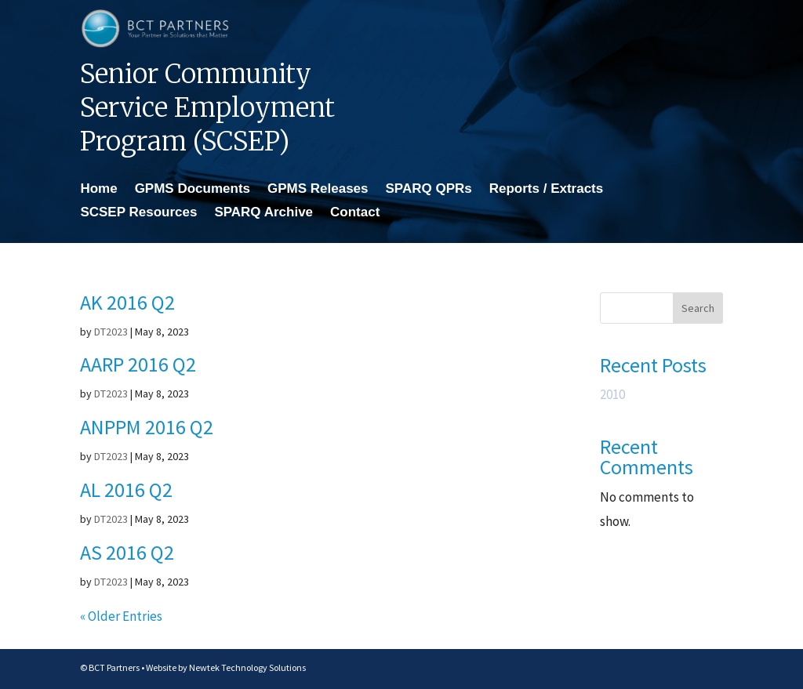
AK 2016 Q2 (127, 302)
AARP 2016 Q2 (138, 364)
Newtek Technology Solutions (247, 667)
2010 (612, 394)
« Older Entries (121, 616)
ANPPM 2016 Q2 (146, 427)
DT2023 (111, 332)
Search (697, 308)
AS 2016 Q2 (127, 552)
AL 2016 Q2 (126, 489)
